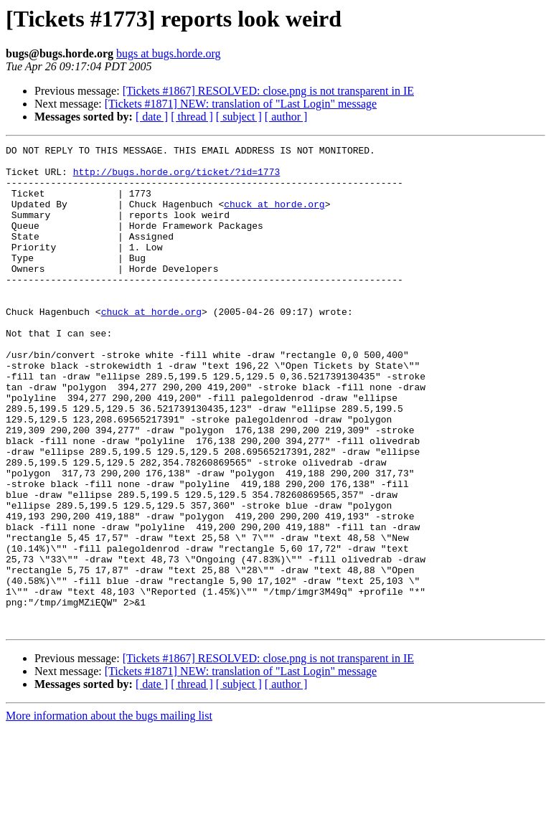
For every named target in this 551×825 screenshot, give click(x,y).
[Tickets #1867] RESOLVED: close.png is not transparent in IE (268, 91)
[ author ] (286, 116)
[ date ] (152, 116)
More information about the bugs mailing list (109, 812)
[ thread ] (192, 116)
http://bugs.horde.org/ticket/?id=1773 (177, 177)
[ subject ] (239, 116)
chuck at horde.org (274, 216)
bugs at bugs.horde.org (168, 53)
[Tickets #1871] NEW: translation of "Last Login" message (241, 104)
